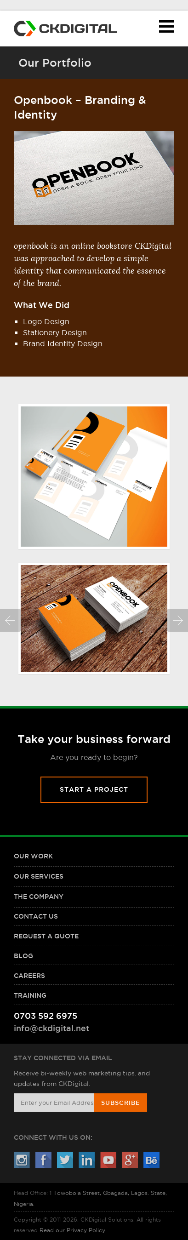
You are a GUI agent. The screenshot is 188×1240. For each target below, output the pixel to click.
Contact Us (36, 916)
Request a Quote (46, 936)
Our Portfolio (54, 63)
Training (30, 995)
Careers (29, 975)
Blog (23, 956)
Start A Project (94, 789)
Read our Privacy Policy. (73, 1230)
